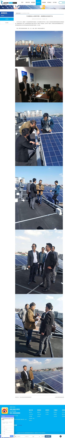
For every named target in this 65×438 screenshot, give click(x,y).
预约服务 (55, 412)
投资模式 (49, 2)
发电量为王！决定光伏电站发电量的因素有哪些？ (23, 397)
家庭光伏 (30, 412)
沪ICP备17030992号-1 (42, 432)
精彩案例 (33, 2)
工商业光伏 (31, 414)
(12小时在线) (13, 411)
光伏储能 (30, 416)
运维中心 (30, 420)
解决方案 (28, 2)
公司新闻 (6, 19)
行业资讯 (6, 22)
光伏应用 (38, 416)
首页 (22, 2)
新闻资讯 (38, 2)
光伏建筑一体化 (31, 418)
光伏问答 (55, 416)
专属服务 (44, 2)
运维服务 (55, 414)
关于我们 (55, 2)
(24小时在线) (19, 425)
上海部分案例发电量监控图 (59, 397)
